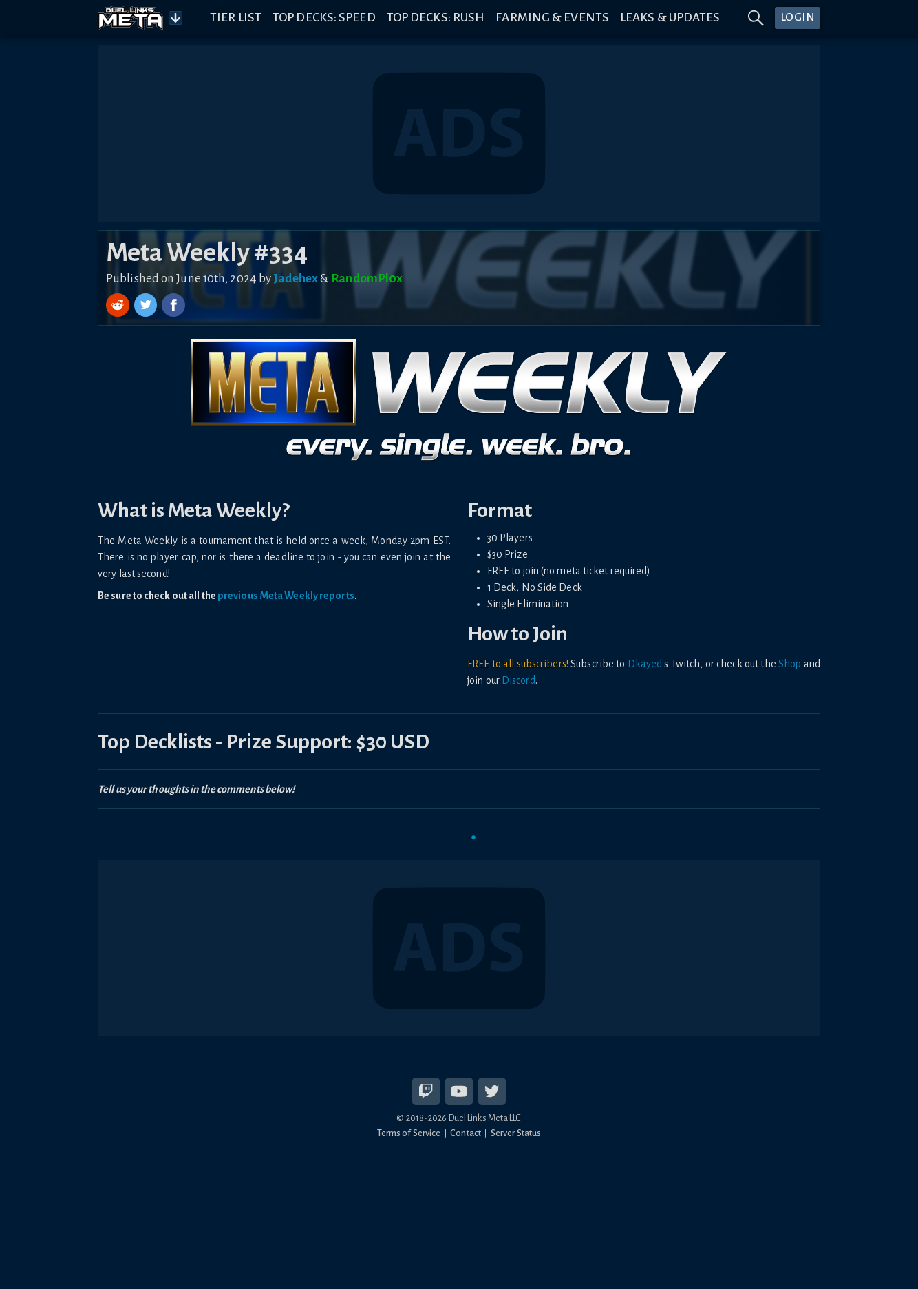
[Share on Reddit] (119, 305)
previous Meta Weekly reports (285, 595)
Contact (465, 1133)
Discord (518, 680)
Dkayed (645, 663)
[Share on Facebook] (173, 305)
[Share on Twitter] (147, 305)
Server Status (516, 1133)
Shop (789, 663)
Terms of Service (409, 1133)
